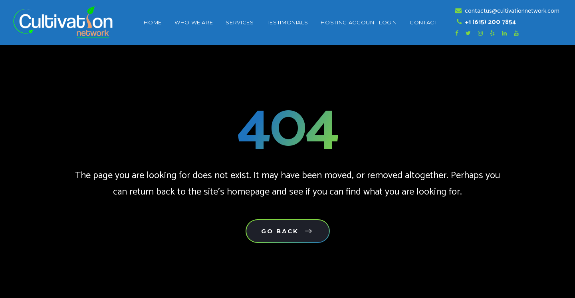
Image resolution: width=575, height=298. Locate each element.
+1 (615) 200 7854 (490, 22)
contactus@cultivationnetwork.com (511, 11)
